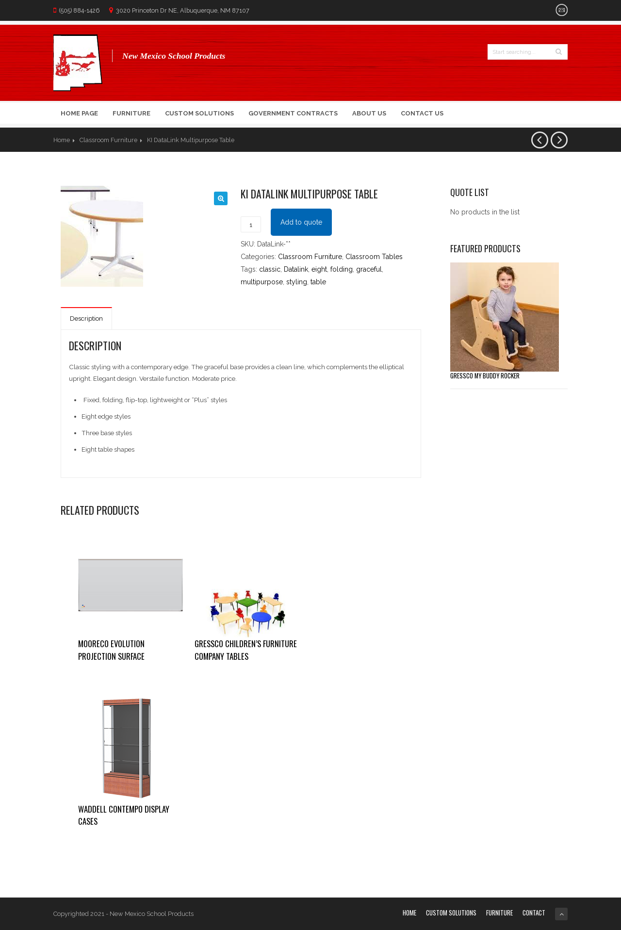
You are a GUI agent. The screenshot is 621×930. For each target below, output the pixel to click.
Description (86, 318)
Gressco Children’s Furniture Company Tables (246, 649)
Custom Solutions (199, 113)
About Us (369, 113)
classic (269, 269)
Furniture (131, 113)
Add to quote (301, 222)
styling (296, 282)
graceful (369, 269)
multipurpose (262, 282)
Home (61, 140)
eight (319, 269)
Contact (534, 912)
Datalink (296, 269)
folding (341, 269)
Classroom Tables (374, 257)
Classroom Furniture (108, 140)
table (318, 282)
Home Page (79, 113)
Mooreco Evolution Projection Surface (111, 649)
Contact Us (422, 113)
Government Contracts (293, 113)
